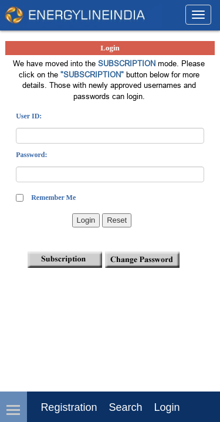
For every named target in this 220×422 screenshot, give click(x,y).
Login (86, 220)
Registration (68, 407)
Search (125, 407)
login (167, 407)
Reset (117, 220)
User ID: (29, 116)
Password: (31, 155)
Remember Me (53, 197)
